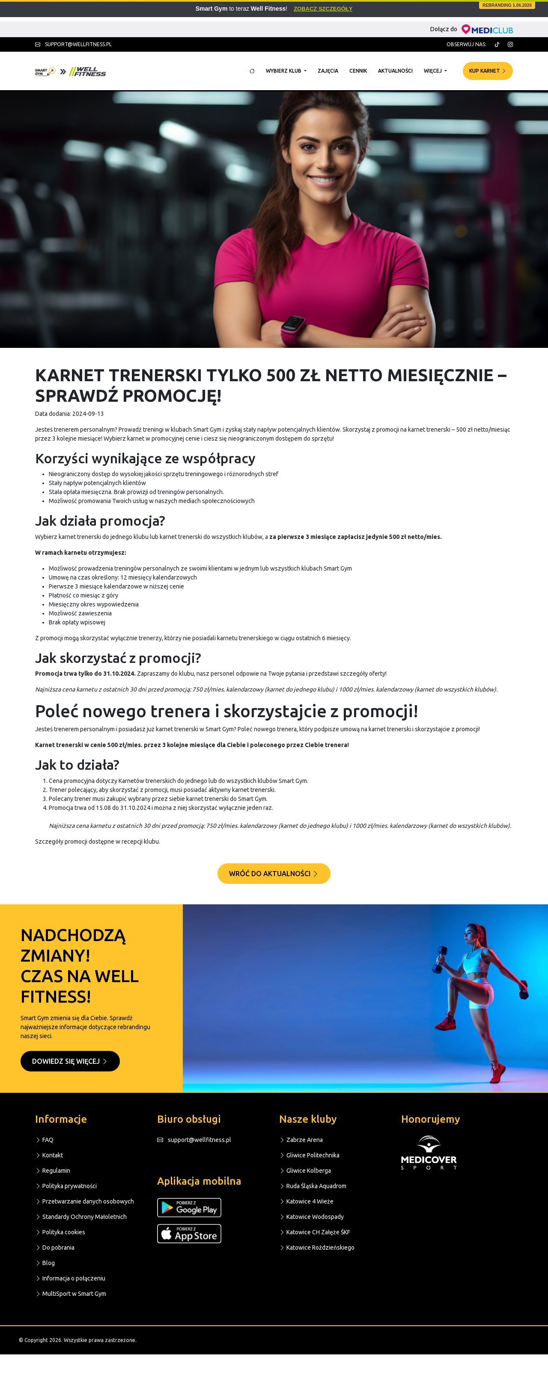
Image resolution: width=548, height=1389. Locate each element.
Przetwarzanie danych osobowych (84, 1201)
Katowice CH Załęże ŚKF (314, 1232)
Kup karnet (487, 71)
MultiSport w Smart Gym (70, 1293)
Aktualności (395, 71)
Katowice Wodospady (311, 1216)
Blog (45, 1263)
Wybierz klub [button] (284, 71)
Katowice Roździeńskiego (316, 1247)
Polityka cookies (60, 1232)
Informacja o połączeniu (70, 1278)
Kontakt (49, 1155)
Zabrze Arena (301, 1139)
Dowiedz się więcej (70, 1061)
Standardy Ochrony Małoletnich (81, 1216)
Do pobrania (54, 1247)
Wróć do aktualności (274, 873)
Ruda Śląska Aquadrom (312, 1186)
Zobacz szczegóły (323, 9)
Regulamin (52, 1170)
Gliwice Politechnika (309, 1155)
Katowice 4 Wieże (306, 1201)
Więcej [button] (433, 71)
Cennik (358, 71)
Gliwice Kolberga (305, 1170)
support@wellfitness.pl (73, 44)
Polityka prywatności (66, 1186)
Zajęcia (328, 71)
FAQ (44, 1139)
